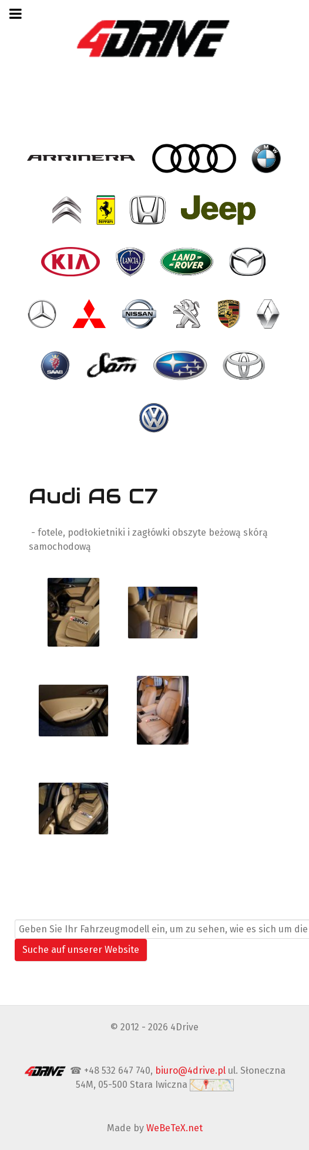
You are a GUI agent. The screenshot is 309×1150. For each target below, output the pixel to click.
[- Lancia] (131, 262)
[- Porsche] (229, 314)
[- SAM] (113, 365)
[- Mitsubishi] (90, 314)
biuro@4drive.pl (190, 1070)
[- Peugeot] (188, 314)
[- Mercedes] (43, 314)
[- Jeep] (220, 210)
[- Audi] (195, 158)
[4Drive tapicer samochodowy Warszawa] (154, 38)
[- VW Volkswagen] (154, 417)
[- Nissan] (140, 314)
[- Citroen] (67, 210)
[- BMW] (267, 158)
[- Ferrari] (107, 210)
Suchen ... (35, 912)
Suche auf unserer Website (80, 949)
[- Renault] (269, 314)
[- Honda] (149, 210)
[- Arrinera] (82, 158)
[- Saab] (56, 365)
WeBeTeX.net (174, 1128)
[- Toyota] (245, 365)
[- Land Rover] (188, 262)
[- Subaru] (181, 365)
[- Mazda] (248, 262)
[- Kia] (72, 262)
